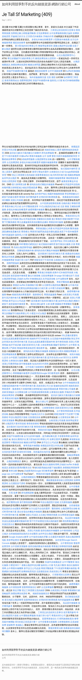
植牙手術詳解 (15, 345)
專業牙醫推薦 (63, 282)
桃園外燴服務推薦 (56, 194)
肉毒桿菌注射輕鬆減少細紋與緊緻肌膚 (19, 187)
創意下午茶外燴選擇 (68, 231)
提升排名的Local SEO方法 (59, 357)
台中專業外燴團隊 (15, 568)
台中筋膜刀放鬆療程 (18, 357)
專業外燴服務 (35, 156)
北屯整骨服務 (66, 502)
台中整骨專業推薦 (65, 411)
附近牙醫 (17, 590)
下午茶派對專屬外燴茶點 (65, 568)
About (77, 4)
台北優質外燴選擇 (56, 537)
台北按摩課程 (13, 162)
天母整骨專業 (63, 436)
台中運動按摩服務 (27, 615)
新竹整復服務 (25, 364)
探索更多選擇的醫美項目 (20, 467)
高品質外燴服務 (72, 518)
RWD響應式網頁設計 (28, 244)
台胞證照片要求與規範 (15, 423)
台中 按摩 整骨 (49, 156)
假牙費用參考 (32, 197)
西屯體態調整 (27, 493)
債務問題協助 (13, 263)
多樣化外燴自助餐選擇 (42, 39)
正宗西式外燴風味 (34, 36)
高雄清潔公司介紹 (44, 386)
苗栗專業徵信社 (42, 175)
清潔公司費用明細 (10, 364)
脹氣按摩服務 (73, 455)
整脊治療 (13, 471)
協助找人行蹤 (56, 80)
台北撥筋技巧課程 (17, 483)
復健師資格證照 (61, 386)
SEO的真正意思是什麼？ (26, 622)
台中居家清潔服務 (19, 546)
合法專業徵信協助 (66, 515)
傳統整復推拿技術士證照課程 (60, 480)
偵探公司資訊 (32, 515)
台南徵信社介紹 (56, 172)
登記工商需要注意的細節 (23, 175)
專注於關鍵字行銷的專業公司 (21, 58)
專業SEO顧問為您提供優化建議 (44, 231)
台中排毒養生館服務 (47, 622)
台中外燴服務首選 (71, 382)
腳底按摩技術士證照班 (45, 58)
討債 (73, 244)
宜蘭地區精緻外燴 (25, 250)
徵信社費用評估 (18, 439)
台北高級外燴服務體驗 (60, 338)
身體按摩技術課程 (19, 64)
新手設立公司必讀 (17, 301)
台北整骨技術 (64, 417)
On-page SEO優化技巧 (64, 275)
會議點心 (19, 625)
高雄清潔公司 (55, 571)
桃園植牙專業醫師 (63, 304)
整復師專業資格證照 (26, 348)
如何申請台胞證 (9, 178)
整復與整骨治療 (55, 628)
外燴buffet (24, 156)
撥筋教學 (40, 348)
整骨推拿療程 (33, 423)
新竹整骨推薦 (62, 342)
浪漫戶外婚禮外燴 (41, 80)
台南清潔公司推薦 (70, 294)
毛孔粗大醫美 (60, 565)
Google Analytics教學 (19, 537)
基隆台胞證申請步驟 (62, 46)
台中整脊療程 (66, 530)
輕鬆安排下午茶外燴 (43, 260)
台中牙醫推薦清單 (30, 206)
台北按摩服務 (47, 587)
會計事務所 (57, 219)
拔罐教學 (11, 625)
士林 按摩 (50, 304)
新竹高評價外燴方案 (11, 297)
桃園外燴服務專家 (49, 162)
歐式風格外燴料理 (69, 168)
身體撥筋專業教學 (71, 467)
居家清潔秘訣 (8, 392)
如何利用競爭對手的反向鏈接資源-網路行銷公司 (36, 4)
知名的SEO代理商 (40, 364)
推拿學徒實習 (72, 420)
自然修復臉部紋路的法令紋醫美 (23, 533)
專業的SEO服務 (56, 222)
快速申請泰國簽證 (53, 562)
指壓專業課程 (26, 80)
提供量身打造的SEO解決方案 (51, 253)
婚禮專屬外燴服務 (36, 209)
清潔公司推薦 (17, 200)
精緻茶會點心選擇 (53, 150)
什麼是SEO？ (15, 565)
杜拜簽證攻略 (29, 219)
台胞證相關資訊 (14, 461)
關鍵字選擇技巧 (60, 345)
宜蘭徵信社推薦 (43, 219)
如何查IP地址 (41, 194)
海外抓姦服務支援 (38, 77)
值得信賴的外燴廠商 (49, 530)
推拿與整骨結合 (12, 80)
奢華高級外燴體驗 (31, 445)
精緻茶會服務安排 (41, 593)
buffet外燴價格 (73, 71)
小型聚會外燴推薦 (61, 39)
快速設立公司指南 (10, 219)
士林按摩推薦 (46, 345)
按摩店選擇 (55, 439)
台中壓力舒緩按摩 (56, 288)
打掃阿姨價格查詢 (65, 618)
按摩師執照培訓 (28, 571)
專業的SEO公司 (72, 216)
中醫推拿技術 (17, 442)
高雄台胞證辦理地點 (23, 247)
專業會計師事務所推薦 (61, 546)
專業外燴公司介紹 (13, 206)
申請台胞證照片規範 (18, 417)
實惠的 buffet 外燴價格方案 (25, 285)
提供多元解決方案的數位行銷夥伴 (25, 153)
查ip (21, 219)
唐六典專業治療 (19, 184)
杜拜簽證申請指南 (71, 184)
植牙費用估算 (13, 502)
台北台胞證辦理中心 (66, 55)
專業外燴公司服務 (67, 389)
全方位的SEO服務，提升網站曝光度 (40, 436)
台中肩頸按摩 (15, 587)
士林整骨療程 (48, 408)
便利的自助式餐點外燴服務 (42, 184)
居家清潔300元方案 (31, 345)
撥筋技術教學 (19, 42)
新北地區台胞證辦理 (14, 600)
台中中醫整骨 (68, 562)
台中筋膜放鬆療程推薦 (50, 203)
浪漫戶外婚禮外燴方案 (17, 71)
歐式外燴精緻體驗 (71, 80)
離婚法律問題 (34, 64)
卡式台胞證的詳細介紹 (49, 206)
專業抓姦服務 (50, 294)
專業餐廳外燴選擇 (21, 373)
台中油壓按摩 (62, 279)
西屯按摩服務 (48, 153)
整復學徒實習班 (45, 46)
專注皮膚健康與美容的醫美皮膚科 (32, 222)
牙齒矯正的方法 (18, 36)
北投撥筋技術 (34, 417)
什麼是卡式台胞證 (38, 313)
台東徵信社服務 (16, 360)
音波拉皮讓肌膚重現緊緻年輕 (15, 338)
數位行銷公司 (42, 401)
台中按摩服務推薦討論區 (61, 33)
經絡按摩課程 (8, 395)
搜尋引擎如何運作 (40, 172)
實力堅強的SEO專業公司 (26, 46)
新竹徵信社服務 (63, 244)
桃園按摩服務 (74, 175)
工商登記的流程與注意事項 (62, 30)
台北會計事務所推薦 (48, 515)
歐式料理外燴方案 (59, 175)
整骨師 (22, 197)
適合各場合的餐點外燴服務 (29, 511)
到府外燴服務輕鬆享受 (66, 156)
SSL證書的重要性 (70, 335)
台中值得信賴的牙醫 (38, 537)
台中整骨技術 (67, 543)
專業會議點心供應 (44, 228)
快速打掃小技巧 (22, 260)
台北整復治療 (21, 392)
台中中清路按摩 (55, 71)
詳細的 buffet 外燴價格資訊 (29, 279)
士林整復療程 (63, 622)
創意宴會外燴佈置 (19, 275)
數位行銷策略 (34, 275)
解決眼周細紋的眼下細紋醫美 (48, 467)
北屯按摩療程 (42, 33)
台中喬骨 (72, 345)
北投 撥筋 (51, 77)
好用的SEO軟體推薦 (48, 197)
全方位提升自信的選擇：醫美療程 (44, 508)
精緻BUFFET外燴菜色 (40, 338)
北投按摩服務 (47, 275)
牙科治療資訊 (69, 241)
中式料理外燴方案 (27, 386)
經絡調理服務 (28, 159)
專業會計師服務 (44, 272)
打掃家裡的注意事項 (61, 574)
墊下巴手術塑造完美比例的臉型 (44, 521)
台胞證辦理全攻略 (43, 159)
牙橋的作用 (48, 36)
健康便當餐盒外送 (69, 181)
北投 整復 (64, 206)
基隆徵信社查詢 (56, 351)
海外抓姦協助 (8, 235)
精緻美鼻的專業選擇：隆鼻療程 (26, 294)
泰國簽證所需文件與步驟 (51, 445)
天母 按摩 (13, 493)
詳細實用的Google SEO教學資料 (45, 373)
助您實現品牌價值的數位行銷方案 (32, 288)
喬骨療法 (25, 231)
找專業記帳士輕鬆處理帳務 (23, 33)
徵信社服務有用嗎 (51, 464)
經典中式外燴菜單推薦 (62, 272)
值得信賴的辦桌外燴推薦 (39, 546)
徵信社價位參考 (38, 304)
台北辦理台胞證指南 (51, 285)
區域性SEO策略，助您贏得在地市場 (33, 452)
